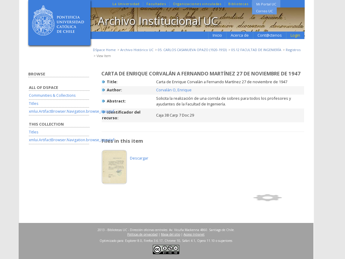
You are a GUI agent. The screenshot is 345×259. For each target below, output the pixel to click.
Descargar (139, 158)
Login (295, 35)
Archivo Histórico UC (136, 49)
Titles (33, 103)
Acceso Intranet (194, 234)
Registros (293, 49)
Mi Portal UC (266, 4)
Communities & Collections (52, 95)
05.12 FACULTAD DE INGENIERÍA (256, 49)
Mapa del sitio (170, 234)
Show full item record (278, 197)
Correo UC (264, 11)
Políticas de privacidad (142, 234)
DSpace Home (104, 49)
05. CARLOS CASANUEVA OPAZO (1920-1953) (192, 49)
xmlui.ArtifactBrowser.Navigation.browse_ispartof (71, 111)
